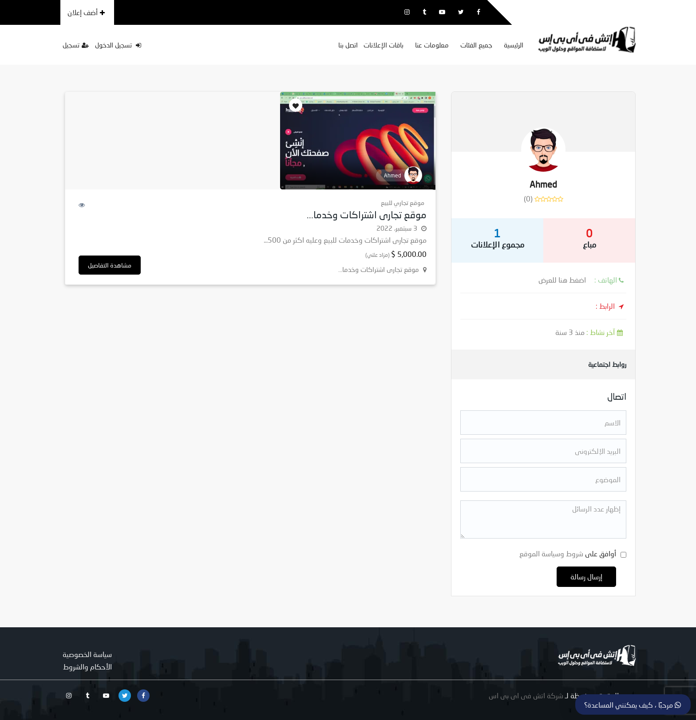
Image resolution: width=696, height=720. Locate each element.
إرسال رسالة (586, 576)
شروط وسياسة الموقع (551, 553)
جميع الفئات (476, 45)
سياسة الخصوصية (87, 654)
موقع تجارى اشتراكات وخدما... (367, 214)
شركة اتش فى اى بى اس (526, 695)
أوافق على (567, 553)
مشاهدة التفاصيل (109, 265)
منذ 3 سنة (590, 332)
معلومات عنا (432, 45)
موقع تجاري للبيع (402, 202)
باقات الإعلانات (383, 45)
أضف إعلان (86, 12)
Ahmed (543, 184)
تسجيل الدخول (118, 45)
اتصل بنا (348, 45)
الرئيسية (513, 45)
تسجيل (76, 45)
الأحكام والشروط (87, 666)
